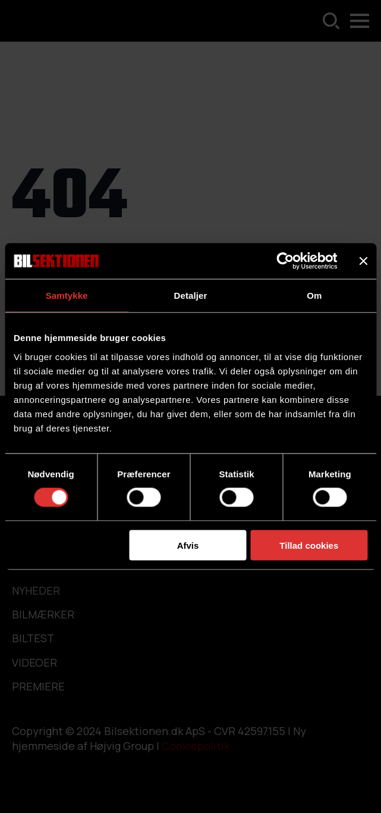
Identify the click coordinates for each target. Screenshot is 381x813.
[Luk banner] (363, 261)
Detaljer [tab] (190, 295)
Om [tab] (314, 295)
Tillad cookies (308, 545)
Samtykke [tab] (67, 295)
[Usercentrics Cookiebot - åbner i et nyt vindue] (285, 261)
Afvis (188, 545)
